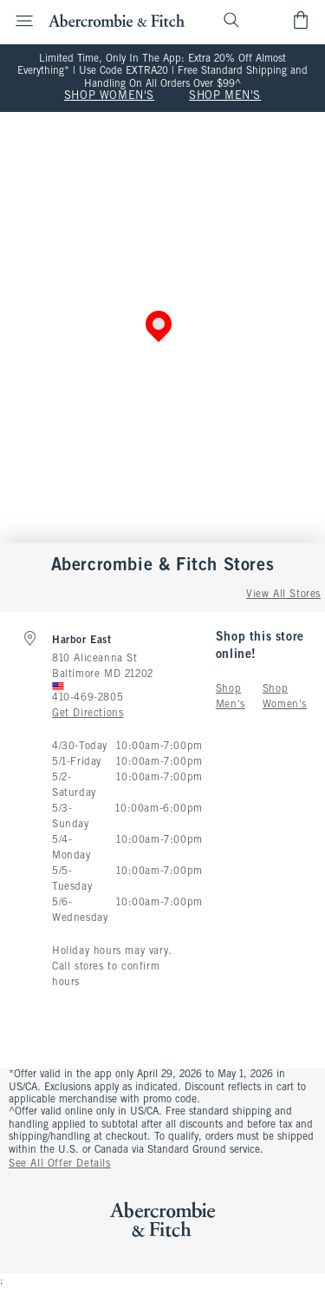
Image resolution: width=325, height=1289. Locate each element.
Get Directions (87, 713)
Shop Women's (285, 697)
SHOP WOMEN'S (109, 96)
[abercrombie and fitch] (117, 20)
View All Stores (283, 594)
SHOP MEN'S (225, 96)
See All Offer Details (60, 1164)
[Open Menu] (19, 21)
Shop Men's (230, 697)
